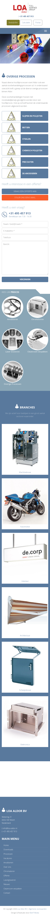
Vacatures (8, 858)
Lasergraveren (10, 880)
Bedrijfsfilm (13, 22)
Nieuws (7, 884)
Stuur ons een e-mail (25, 197)
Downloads (8, 849)
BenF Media (34, 913)
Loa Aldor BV (22, 909)
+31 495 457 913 (26, 16)
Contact (7, 893)
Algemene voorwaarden (38, 909)
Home (6, 845)
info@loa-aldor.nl (9, 828)
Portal (37, 22)
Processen (8, 854)
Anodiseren (8, 862)
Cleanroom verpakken (13, 888)
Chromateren (9, 871)
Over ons (7, 867)
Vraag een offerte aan (25, 191)
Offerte (7, 875)
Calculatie (26, 22)
